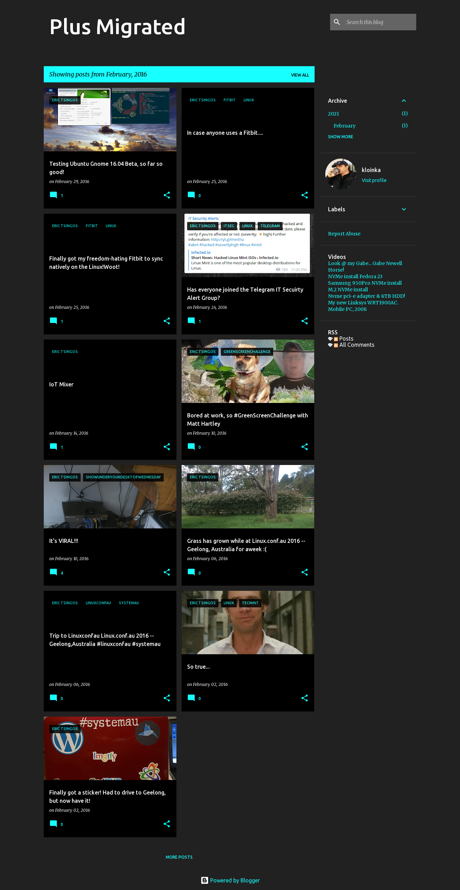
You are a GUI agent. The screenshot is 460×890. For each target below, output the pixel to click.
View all (300, 75)
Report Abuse (344, 234)
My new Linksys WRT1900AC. (363, 303)
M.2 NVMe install (348, 289)
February (345, 126)
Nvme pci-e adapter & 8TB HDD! (366, 296)
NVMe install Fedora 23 (355, 276)
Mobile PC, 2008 (347, 309)
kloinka (371, 170)
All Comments (354, 345)
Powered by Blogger (230, 880)
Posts (344, 338)
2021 (333, 114)
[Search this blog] (380, 22)
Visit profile (374, 180)
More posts (179, 857)
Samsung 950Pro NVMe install (365, 283)
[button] (167, 195)
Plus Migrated (117, 26)
